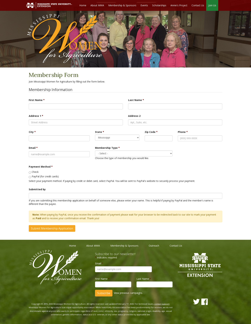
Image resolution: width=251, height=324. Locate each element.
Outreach (154, 245)
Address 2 (134, 116)
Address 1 (36, 116)
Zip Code (151, 132)
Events (144, 5)
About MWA (97, 5)
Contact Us (198, 5)
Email (33, 147)
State (99, 132)
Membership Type (107, 147)
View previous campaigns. (128, 293)
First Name (37, 100)
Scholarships (159, 5)
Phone (183, 132)
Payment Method (41, 166)
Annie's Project (178, 5)
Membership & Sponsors (122, 5)
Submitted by (37, 189)
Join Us (212, 5)
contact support (161, 304)
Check (35, 172)
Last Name (136, 100)
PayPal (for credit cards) (45, 176)
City (32, 132)
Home (82, 5)
